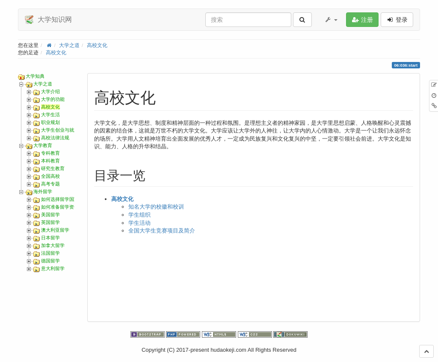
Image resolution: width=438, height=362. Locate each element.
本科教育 (50, 160)
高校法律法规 (55, 137)
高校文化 (97, 45)
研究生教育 (53, 168)
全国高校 (50, 176)
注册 (362, 19)
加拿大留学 (53, 245)
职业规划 (50, 122)
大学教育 (42, 145)
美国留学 (50, 214)
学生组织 (139, 215)
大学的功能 (53, 99)
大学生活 (50, 114)
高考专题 (50, 183)
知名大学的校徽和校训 (156, 206)
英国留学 (50, 222)
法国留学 (50, 253)
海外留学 (42, 191)
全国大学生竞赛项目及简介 (161, 230)
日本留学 (50, 237)
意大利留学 (53, 268)
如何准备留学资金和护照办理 (71, 206)
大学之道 (69, 45)
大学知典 (35, 76)
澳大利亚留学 (55, 230)
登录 (397, 19)
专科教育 (50, 153)
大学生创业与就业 (60, 129)
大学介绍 (50, 91)
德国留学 (50, 260)
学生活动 (139, 223)
